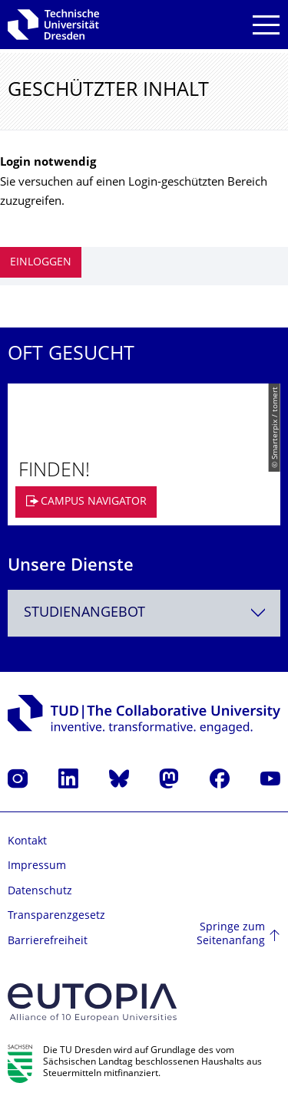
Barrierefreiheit (48, 941)
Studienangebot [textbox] (84, 613)
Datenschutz (40, 892)
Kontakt (27, 842)
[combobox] (144, 613)
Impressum (37, 866)
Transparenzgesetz (56, 916)
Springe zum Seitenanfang (231, 934)
